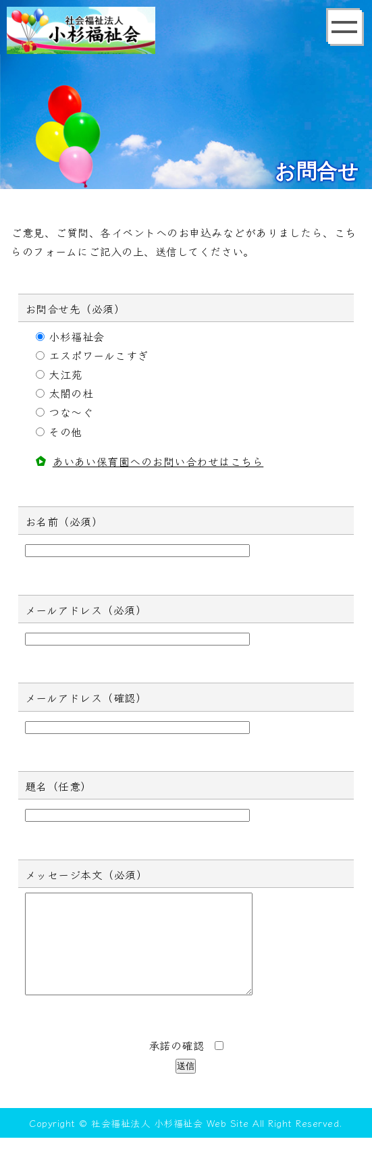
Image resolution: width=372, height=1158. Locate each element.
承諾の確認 (186, 1065)
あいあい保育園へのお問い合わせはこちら (158, 461)
